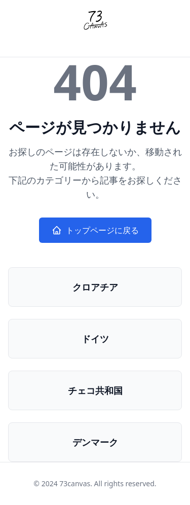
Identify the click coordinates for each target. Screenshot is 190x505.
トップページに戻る (95, 230)
